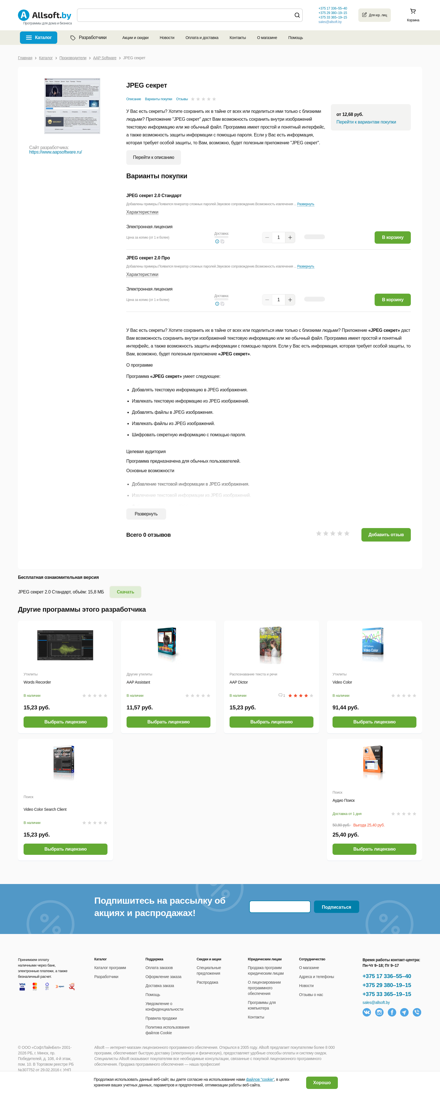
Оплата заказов (159, 967)
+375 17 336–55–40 (387, 976)
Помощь (295, 37)
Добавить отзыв (386, 534)
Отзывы (182, 99)
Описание (133, 99)
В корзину (393, 237)
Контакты (238, 37)
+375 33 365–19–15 (387, 994)
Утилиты (31, 674)
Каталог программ (110, 967)
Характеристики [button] (142, 212)
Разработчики (87, 37)
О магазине (267, 37)
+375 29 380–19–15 (387, 985)
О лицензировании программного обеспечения (264, 988)
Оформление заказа (163, 976)
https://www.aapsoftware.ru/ (55, 152)
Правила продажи (161, 1018)
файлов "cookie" (260, 1079)
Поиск (28, 797)
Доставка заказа (159, 985)
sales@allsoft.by (330, 22)
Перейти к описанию (153, 157)
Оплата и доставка (201, 37)
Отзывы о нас (311, 994)
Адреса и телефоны (316, 976)
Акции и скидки (135, 37)
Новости (167, 37)
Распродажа (207, 982)
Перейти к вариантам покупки (366, 122)
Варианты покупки (158, 99)
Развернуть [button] (305, 204)
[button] (222, 241)
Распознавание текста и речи (253, 674)
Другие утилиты (139, 674)
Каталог (43, 37)
